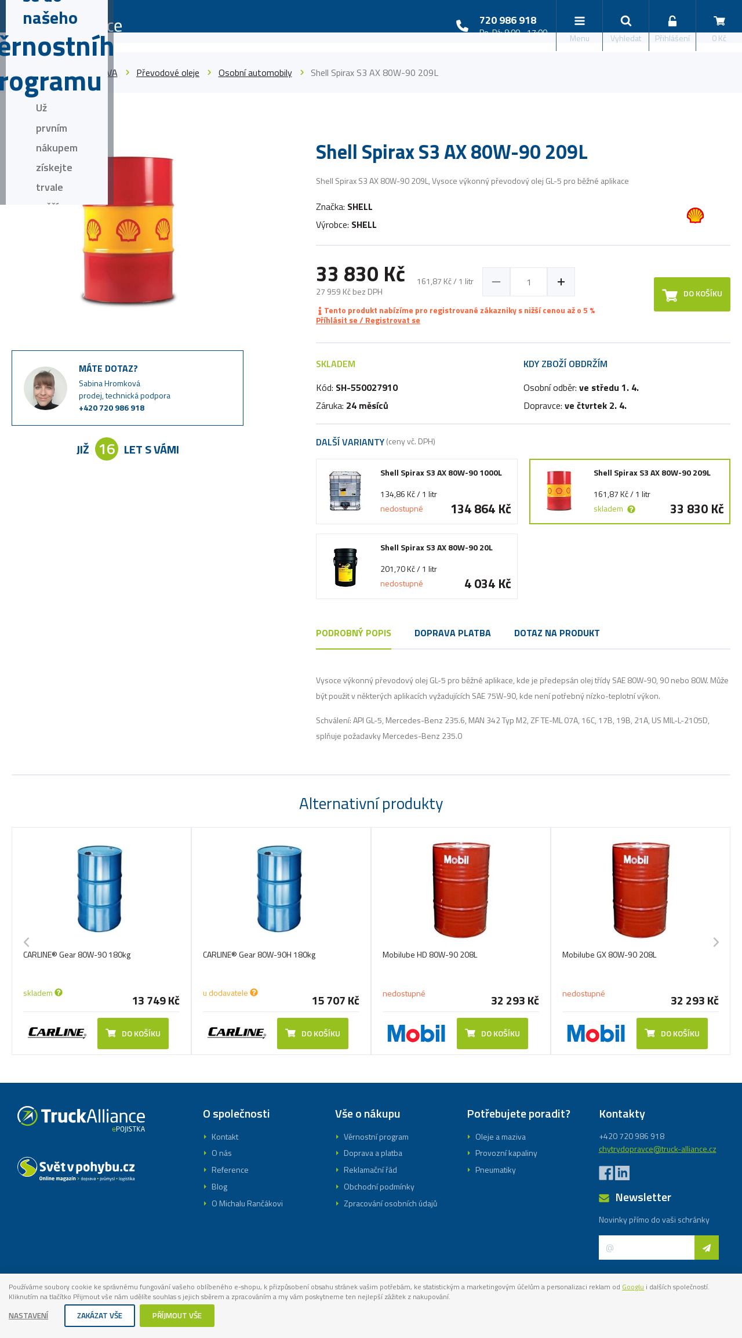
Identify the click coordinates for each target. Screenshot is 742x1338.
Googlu (21, 1297)
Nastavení (30, 1316)
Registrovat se (371, 703)
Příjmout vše (185, 1316)
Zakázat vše (104, 1316)
